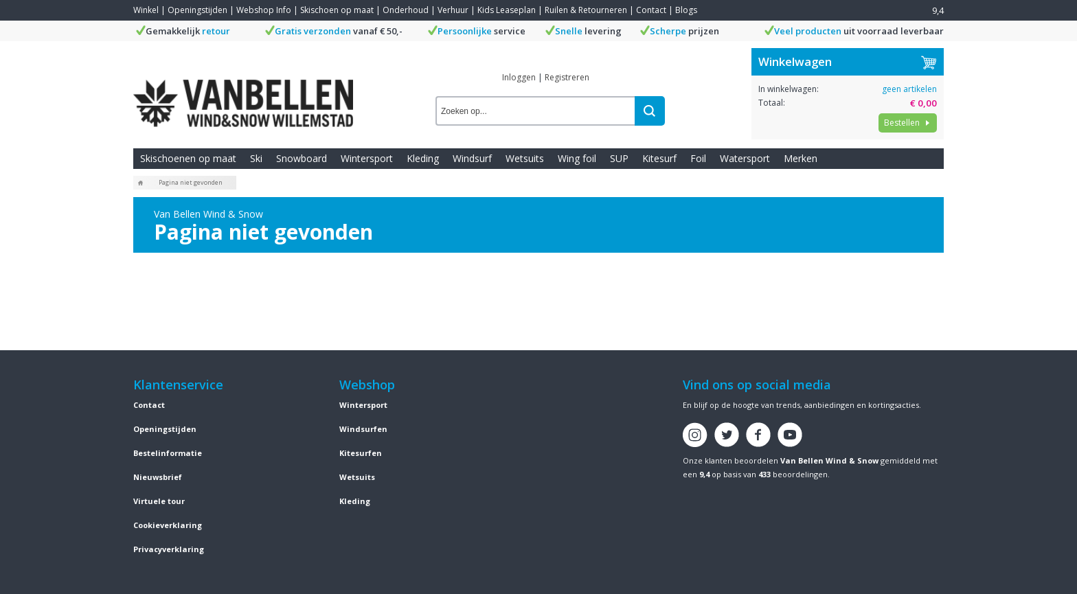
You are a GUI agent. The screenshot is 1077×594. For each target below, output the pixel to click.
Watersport (745, 158)
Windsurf (472, 158)
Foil (698, 158)
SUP (619, 158)
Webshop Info (263, 10)
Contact (651, 10)
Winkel (146, 10)
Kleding (423, 158)
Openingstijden (197, 10)
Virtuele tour (159, 501)
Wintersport (367, 158)
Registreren (567, 77)
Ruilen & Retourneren (586, 10)
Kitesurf (659, 158)
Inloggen (519, 77)
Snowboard (301, 158)
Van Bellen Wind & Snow (829, 460)
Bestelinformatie (167, 453)
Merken (800, 158)
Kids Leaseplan (506, 10)
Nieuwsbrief (157, 477)
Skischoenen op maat (188, 158)
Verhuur (453, 10)
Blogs (686, 10)
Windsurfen (363, 429)
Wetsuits (525, 158)
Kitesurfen (360, 453)
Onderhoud (406, 10)
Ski (256, 158)
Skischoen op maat (337, 10)
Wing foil (577, 158)
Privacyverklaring (168, 549)
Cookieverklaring (167, 525)
